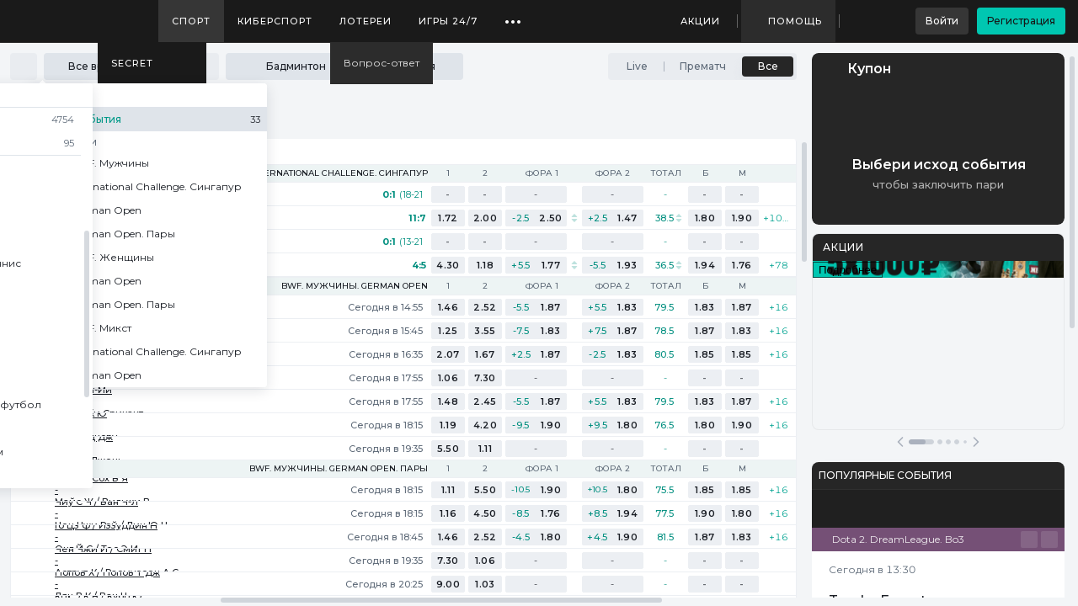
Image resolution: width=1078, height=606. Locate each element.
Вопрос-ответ (381, 62)
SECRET (132, 63)
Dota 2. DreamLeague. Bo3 (898, 539)
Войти (942, 20)
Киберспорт (274, 21)
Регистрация (1021, 20)
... (513, 15)
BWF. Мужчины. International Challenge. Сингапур (299, 173)
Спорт (191, 21)
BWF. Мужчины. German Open (354, 286)
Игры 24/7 (448, 21)
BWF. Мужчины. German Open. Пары (338, 469)
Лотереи (365, 21)
